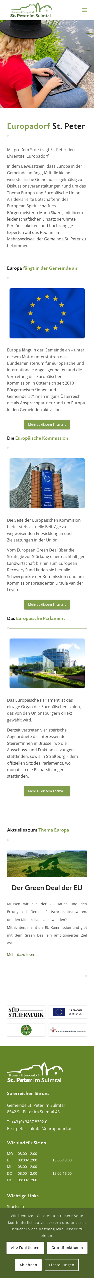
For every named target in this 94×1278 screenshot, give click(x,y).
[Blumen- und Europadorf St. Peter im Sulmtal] (39, 10)
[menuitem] (84, 10)
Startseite (16, 1206)
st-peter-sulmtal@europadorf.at (41, 1128)
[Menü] (84, 10)
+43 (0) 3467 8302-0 (29, 1122)
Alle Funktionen (25, 1247)
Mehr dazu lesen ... (23, 954)
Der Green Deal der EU (47, 888)
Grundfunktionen (67, 1247)
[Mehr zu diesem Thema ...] (47, 424)
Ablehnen (28, 1264)
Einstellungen (61, 1264)
